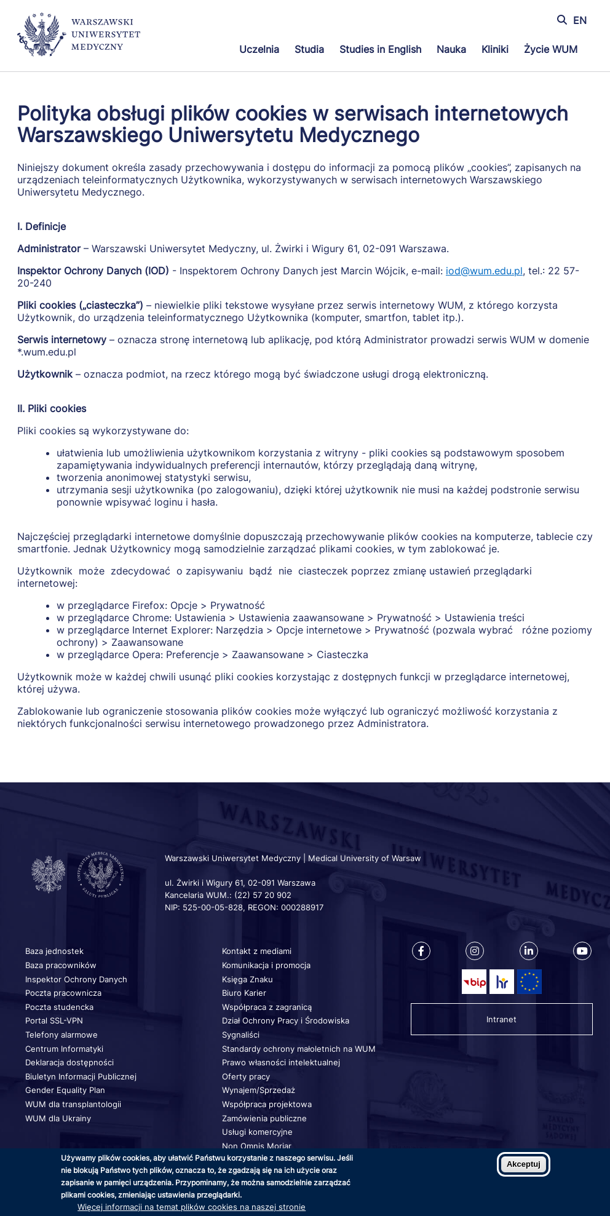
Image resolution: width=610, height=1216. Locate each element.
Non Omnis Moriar (256, 1146)
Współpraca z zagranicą (267, 1007)
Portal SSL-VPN (54, 1020)
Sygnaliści (240, 1034)
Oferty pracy (246, 1076)
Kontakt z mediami (256, 951)
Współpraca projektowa (267, 1104)
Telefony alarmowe (61, 1034)
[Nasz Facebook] (421, 951)
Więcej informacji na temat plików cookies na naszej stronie (191, 1207)
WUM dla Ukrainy (58, 1118)
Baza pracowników (61, 965)
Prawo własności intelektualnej (281, 1062)
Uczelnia (259, 49)
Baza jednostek (54, 951)
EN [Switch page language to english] (580, 20)
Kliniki (495, 49)
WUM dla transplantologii (73, 1104)
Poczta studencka (59, 1007)
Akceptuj (524, 1164)
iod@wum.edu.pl (484, 270)
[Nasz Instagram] (474, 951)
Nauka (451, 49)
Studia (309, 49)
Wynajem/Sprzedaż (258, 1090)
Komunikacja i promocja (266, 965)
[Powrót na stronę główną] (78, 36)
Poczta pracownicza (63, 993)
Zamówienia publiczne (264, 1118)
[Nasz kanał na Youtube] (582, 951)
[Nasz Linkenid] (529, 951)
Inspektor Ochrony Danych (76, 979)
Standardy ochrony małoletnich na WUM (299, 1049)
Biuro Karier (244, 993)
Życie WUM (550, 49)
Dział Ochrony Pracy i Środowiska (285, 1020)
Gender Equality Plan (65, 1090)
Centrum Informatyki (64, 1049)
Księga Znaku (247, 979)
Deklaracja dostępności (69, 1062)
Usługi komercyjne (257, 1132)
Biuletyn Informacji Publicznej (81, 1076)
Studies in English (380, 49)
